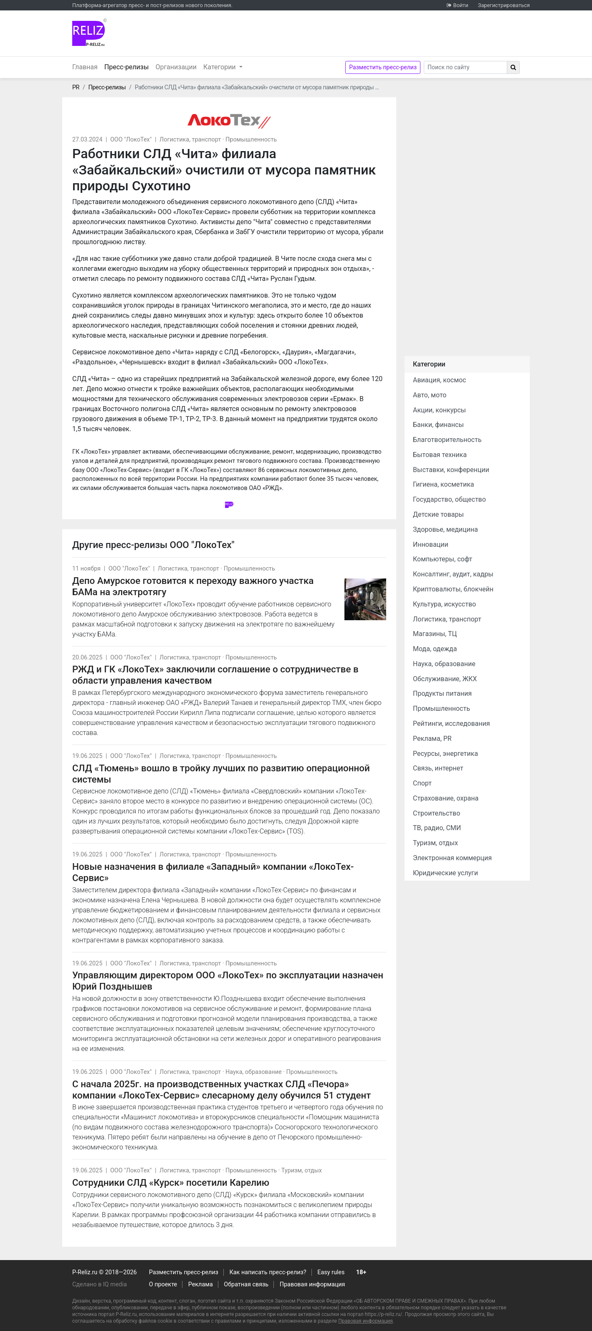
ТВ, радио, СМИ (437, 828)
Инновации (430, 544)
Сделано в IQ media (99, 1284)
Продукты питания (442, 693)
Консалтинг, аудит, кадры (453, 574)
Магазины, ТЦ (435, 634)
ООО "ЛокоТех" (131, 139)
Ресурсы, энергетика (445, 754)
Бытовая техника (440, 455)
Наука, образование (253, 1072)
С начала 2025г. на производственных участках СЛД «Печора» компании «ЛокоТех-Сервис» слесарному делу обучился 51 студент (221, 1089)
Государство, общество (449, 499)
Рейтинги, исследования (451, 723)
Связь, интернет (438, 768)
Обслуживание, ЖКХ (445, 679)
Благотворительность (447, 440)
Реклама (200, 1284)
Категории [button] (220, 67)
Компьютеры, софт (442, 559)
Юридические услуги (445, 873)
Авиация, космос (439, 380)
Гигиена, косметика (443, 484)
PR (75, 87)
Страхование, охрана (445, 798)
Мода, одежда (435, 649)
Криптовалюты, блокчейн (453, 589)
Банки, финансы (438, 425)
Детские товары (438, 514)
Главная (85, 67)
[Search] (465, 67)
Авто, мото (429, 395)
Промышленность (251, 139)
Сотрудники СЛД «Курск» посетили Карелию (170, 1182)
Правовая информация (312, 1284)
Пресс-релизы (128, 66)
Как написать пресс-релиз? (267, 1272)
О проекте (163, 1284)
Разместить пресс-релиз (383, 67)
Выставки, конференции (451, 470)
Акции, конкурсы (439, 410)
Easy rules (330, 1272)
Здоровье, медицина (445, 529)
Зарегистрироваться (504, 5)
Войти (460, 5)
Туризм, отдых (301, 1170)
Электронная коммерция (452, 858)
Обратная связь (246, 1284)
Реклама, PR (432, 739)
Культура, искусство (444, 604)
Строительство (436, 813)
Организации (176, 67)
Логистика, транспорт (190, 139)
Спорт (422, 783)
